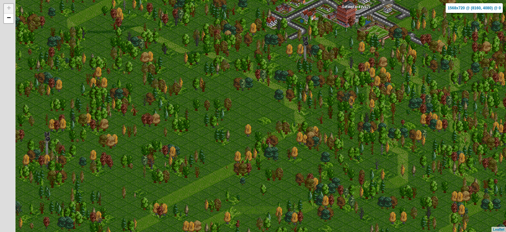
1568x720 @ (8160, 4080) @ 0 (474, 8)
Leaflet (498, 229)
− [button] (9, 18)
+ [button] (9, 9)
